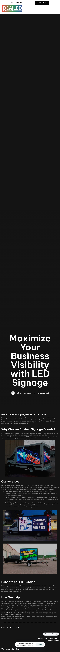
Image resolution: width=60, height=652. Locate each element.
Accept (40, 644)
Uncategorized (43, 393)
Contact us (10, 613)
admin (19, 393)
